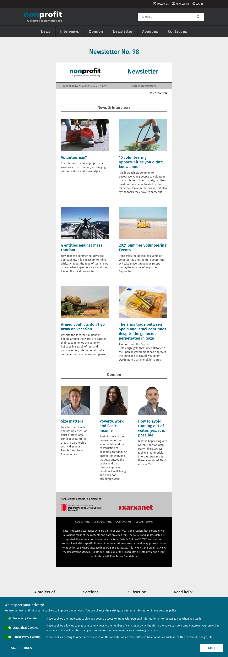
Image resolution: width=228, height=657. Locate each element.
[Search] (171, 17)
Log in (199, 4)
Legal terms (144, 521)
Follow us (163, 4)
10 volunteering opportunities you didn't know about (141, 162)
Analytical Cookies (25, 627)
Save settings (21, 648)
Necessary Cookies (25, 618)
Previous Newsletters (143, 86)
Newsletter (182, 4)
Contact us (177, 31)
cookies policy (167, 610)
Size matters (72, 421)
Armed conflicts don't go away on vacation (83, 326)
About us (150, 31)
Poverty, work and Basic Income (112, 426)
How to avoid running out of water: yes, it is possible (151, 428)
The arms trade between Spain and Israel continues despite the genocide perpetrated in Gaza (142, 331)
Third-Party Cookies (27, 636)
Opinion (96, 31)
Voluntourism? (74, 157)
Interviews (69, 31)
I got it (211, 648)
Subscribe (82, 521)
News (45, 31)
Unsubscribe (103, 521)
